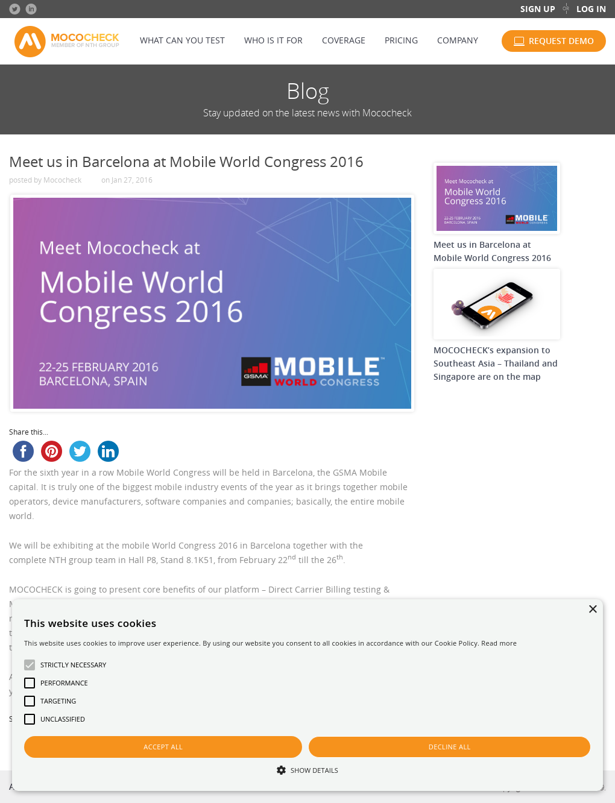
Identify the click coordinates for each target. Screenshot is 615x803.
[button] (307, 769)
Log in (591, 8)
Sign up (537, 8)
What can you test (182, 40)
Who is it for (273, 40)
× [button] (592, 609)
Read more (499, 642)
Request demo (561, 40)
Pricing (401, 40)
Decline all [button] (450, 746)
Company (457, 40)
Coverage (343, 40)
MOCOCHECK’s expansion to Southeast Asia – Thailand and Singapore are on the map (496, 363)
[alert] (307, 695)
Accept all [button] (163, 746)
